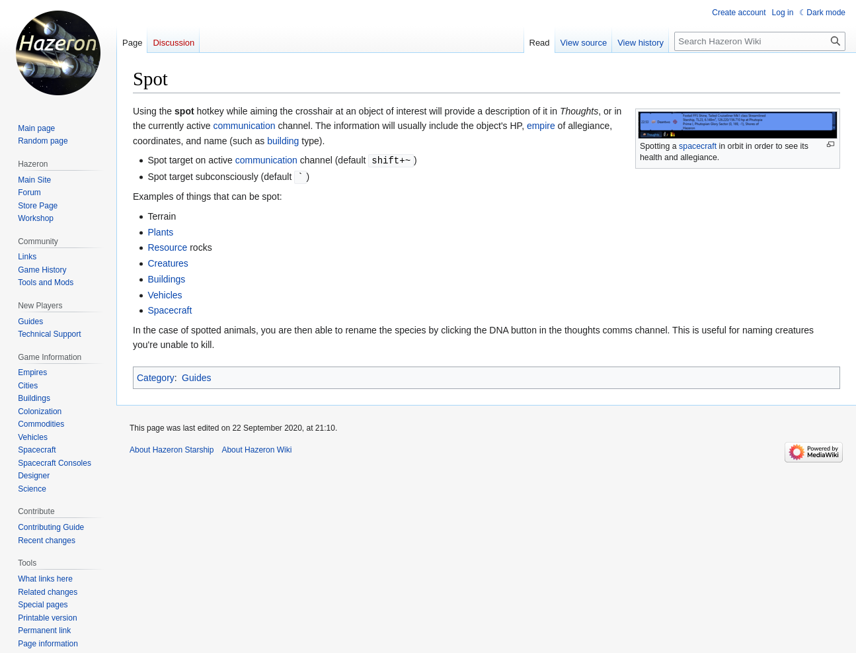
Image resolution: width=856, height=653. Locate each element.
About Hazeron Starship (172, 448)
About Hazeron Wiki (256, 448)
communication (244, 125)
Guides (196, 376)
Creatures (167, 262)
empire (541, 125)
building (283, 141)
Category (156, 376)
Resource (167, 246)
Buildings (166, 278)
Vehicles (164, 293)
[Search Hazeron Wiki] (759, 41)
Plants (160, 231)
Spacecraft (169, 309)
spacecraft (698, 146)
